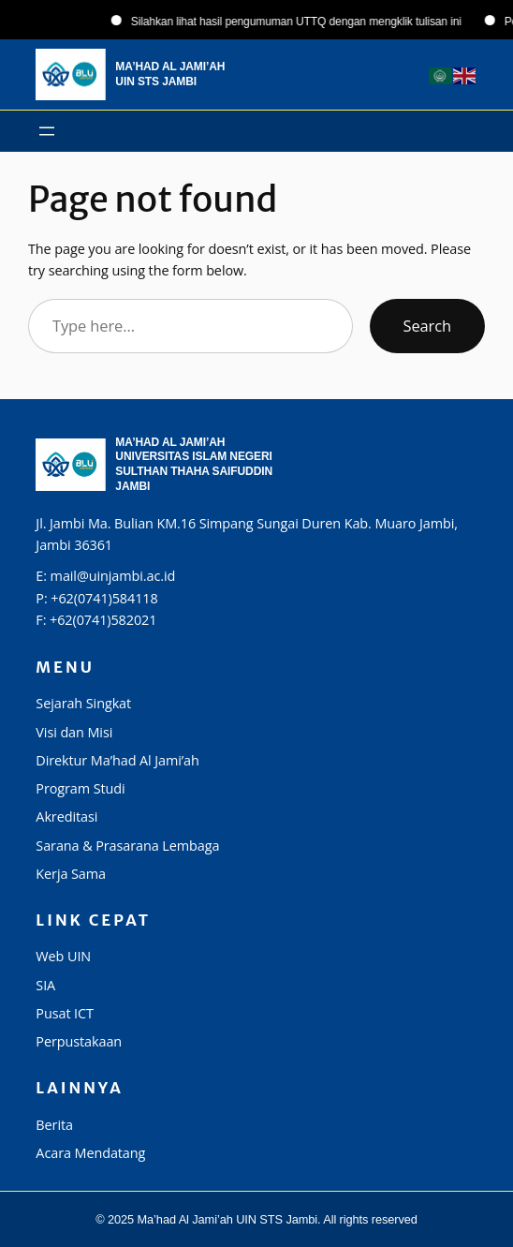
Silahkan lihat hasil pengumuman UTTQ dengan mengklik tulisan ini (304, 21)
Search (427, 325)
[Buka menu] (47, 131)
